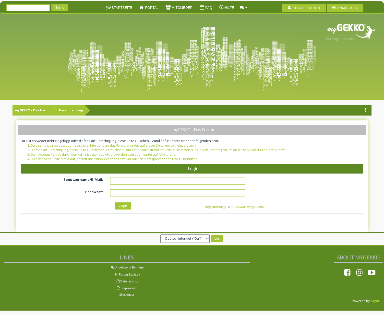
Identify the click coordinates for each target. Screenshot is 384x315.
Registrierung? (215, 206)
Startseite (121, 8)
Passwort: (94, 191)
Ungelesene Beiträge (127, 267)
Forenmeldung (71, 110)
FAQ (208, 8)
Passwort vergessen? (248, 206)
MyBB (375, 301)
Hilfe (228, 8)
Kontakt (127, 295)
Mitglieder (181, 8)
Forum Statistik (127, 274)
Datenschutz (127, 281)
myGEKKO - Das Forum (32, 110)
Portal (151, 8)
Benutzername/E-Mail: (83, 179)
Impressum (126, 288)
